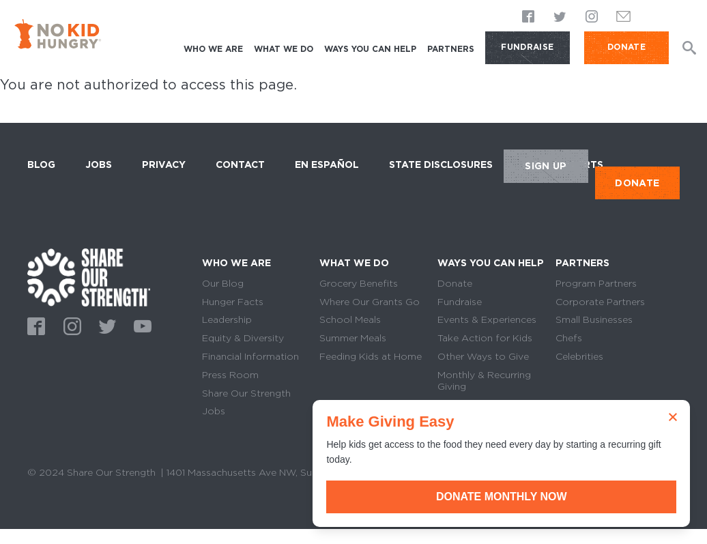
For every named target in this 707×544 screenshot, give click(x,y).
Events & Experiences (486, 319)
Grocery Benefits (358, 283)
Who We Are (213, 49)
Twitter (560, 17)
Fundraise (527, 47)
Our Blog (223, 283)
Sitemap (46, 488)
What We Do (283, 49)
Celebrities (579, 356)
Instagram (591, 17)
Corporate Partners (600, 301)
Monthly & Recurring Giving (484, 380)
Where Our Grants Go (369, 301)
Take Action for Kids (484, 337)
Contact (240, 164)
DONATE (626, 47)
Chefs (569, 337)
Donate (454, 283)
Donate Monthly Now (553, 496)
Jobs (98, 164)
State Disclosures (441, 164)
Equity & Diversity (243, 337)
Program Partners (596, 283)
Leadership (227, 319)
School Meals (350, 319)
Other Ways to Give (483, 356)
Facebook (529, 17)
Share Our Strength (246, 393)
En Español (327, 164)
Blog (41, 164)
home (88, 277)
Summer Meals (352, 337)
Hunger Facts (232, 301)
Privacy (164, 164)
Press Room (230, 374)
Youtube (140, 324)
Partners (450, 49)
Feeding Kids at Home (370, 356)
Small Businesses (594, 319)
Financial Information (250, 356)
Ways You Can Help (370, 49)
